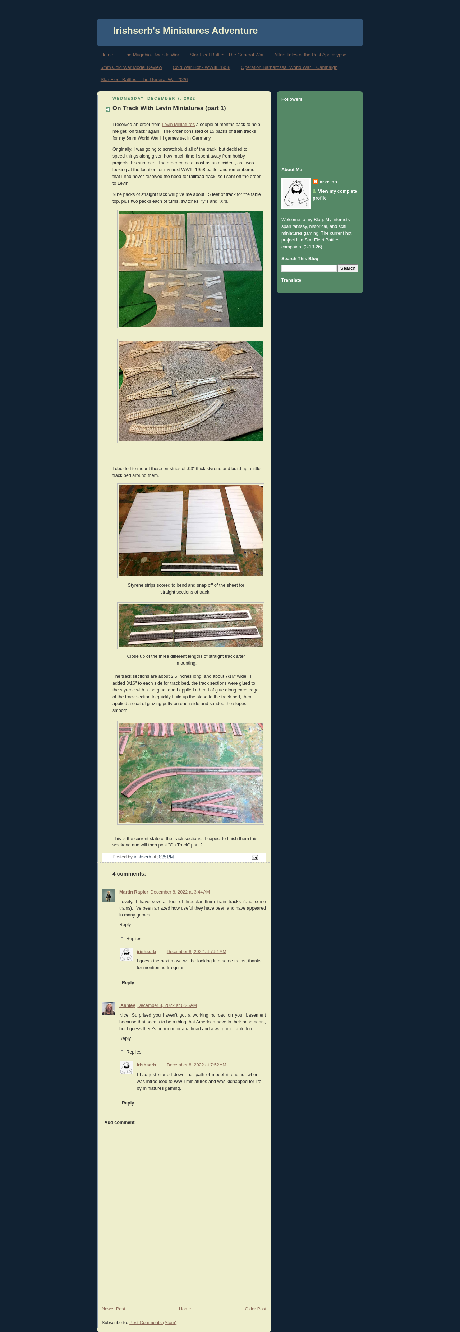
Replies (133, 938)
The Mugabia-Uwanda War (151, 54)
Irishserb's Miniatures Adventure (185, 30)
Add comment (119, 1122)
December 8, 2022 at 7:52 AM (196, 1065)
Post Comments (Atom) (152, 1322)
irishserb (146, 951)
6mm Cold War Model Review (131, 67)
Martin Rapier (133, 892)
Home (107, 54)
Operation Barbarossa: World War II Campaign (289, 67)
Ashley (127, 1005)
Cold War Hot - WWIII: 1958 (201, 67)
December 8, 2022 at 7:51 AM (196, 951)
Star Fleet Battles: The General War (227, 54)
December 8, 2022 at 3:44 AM (180, 892)
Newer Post (113, 1309)
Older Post (255, 1309)
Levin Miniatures (178, 124)
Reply (125, 924)
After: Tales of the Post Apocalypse (310, 54)
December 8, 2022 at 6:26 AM (167, 1005)
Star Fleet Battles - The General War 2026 (144, 79)
